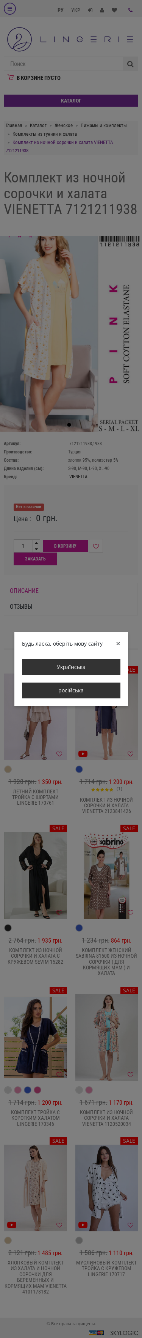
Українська (71, 667)
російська (71, 690)
